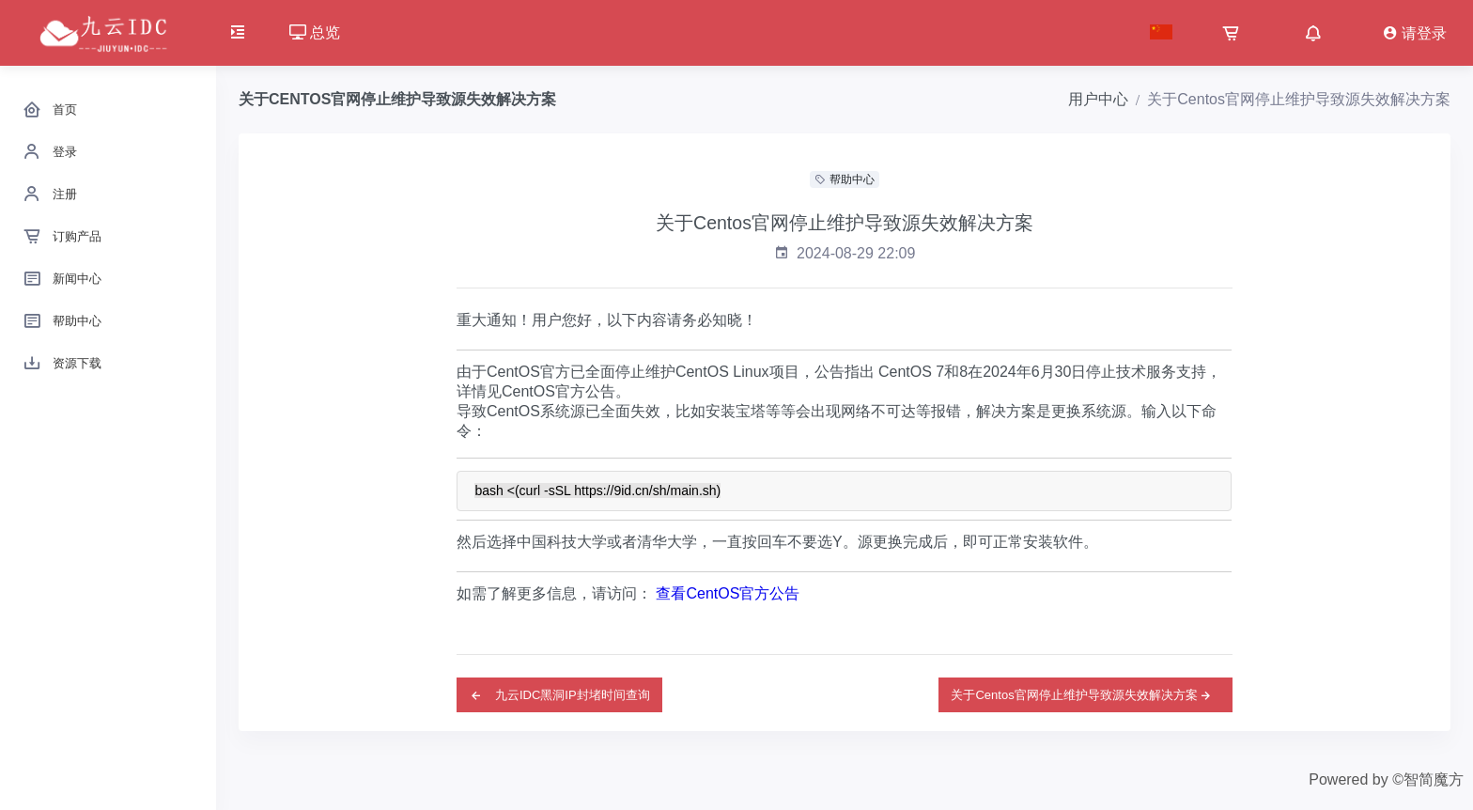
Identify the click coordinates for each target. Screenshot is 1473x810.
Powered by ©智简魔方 (1386, 779)
